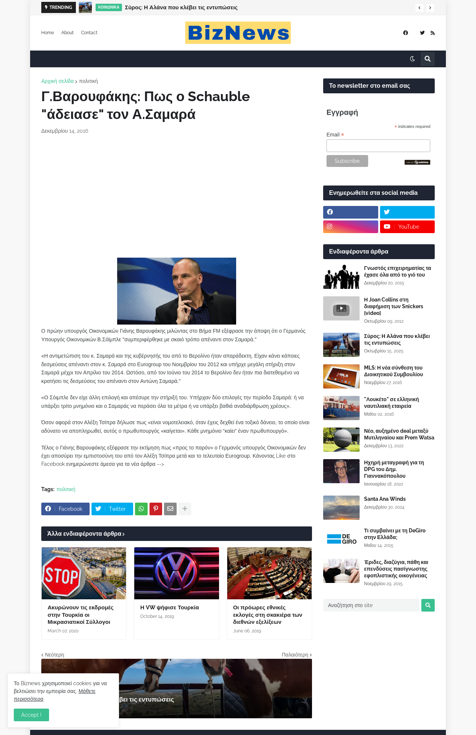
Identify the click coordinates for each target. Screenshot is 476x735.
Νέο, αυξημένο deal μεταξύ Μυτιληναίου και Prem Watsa (399, 434)
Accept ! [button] (31, 715)
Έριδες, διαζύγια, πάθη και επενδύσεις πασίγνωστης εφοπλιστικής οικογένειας (396, 568)
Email (335, 134)
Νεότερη (54, 655)
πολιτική (88, 81)
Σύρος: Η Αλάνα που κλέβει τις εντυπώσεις (181, 7)
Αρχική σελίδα (57, 81)
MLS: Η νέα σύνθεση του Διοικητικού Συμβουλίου (393, 371)
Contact (89, 32)
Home (47, 32)
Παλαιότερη (295, 655)
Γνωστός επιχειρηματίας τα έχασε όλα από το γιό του (397, 271)
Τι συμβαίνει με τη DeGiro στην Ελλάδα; (394, 534)
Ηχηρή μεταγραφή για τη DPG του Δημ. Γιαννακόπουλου (394, 469)
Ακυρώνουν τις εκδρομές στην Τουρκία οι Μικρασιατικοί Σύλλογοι (80, 614)
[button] (419, 7)
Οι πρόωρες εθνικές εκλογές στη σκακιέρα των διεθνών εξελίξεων (267, 614)
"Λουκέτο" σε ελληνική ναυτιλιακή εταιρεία (391, 402)
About (67, 32)
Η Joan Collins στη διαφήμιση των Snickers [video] (393, 306)
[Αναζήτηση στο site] (371, 605)
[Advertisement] (176, 196)
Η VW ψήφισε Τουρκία (169, 607)
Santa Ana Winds (385, 499)
